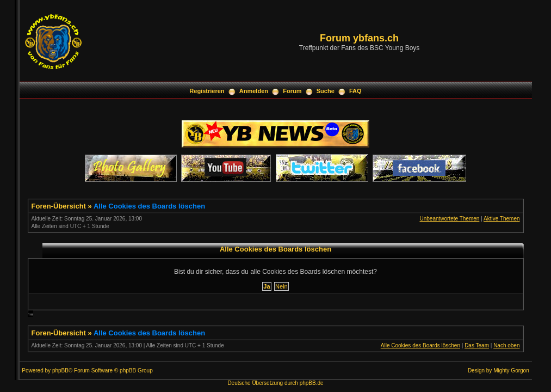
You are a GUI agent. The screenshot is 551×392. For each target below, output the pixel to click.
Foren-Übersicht (59, 206)
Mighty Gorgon (511, 370)
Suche (326, 91)
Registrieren (206, 91)
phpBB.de (312, 383)
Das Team (477, 345)
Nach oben (506, 345)
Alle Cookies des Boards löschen (149, 206)
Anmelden (253, 91)
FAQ (355, 91)
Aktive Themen (502, 219)
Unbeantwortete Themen (449, 219)
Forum (292, 91)
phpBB (60, 370)
